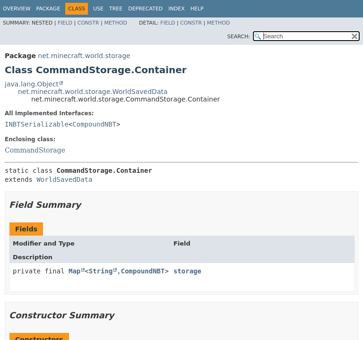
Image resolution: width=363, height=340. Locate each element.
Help (197, 9)
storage (187, 271)
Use (98, 9)
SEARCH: (238, 37)
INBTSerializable (37, 124)
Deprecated (145, 9)
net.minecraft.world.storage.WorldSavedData (93, 91)
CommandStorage (35, 150)
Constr (88, 23)
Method (115, 23)
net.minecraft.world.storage (84, 56)
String (101, 271)
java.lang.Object (32, 84)
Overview (17, 9)
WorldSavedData (64, 179)
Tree (115, 9)
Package (48, 9)
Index (176, 9)
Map (74, 271)
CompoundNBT (94, 124)
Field (65, 23)
